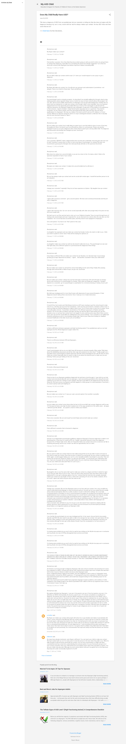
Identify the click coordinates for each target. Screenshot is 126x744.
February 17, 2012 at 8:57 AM (55, 180)
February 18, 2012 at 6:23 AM (55, 464)
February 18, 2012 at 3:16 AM (55, 332)
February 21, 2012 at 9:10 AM (55, 535)
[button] (110, 15)
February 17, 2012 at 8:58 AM (55, 236)
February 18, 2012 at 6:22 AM (55, 386)
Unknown (49, 636)
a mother (49, 615)
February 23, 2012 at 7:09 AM (55, 547)
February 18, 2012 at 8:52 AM (55, 481)
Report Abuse (75, 740)
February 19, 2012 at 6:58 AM (55, 508)
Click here (46, 31)
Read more (107, 684)
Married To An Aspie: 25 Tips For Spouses (55, 669)
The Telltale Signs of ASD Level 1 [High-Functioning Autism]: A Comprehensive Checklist (72, 710)
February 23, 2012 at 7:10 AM (55, 561)
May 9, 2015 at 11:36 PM (54, 610)
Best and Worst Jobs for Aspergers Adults (55, 689)
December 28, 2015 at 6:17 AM (55, 631)
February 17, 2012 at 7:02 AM (55, 54)
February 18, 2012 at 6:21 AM (55, 342)
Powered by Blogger (75, 733)
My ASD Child (47, 4)
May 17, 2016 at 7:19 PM (54, 651)
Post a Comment (47, 655)
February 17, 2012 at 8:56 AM (55, 92)
